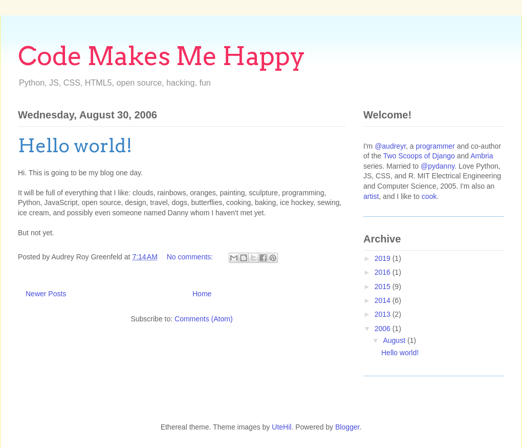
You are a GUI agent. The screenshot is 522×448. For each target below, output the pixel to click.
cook (429, 196)
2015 (384, 286)
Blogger (347, 427)
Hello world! (75, 145)
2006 (384, 328)
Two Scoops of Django (419, 156)
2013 (384, 314)
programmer (435, 146)
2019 (384, 258)
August (395, 340)
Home (201, 294)
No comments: (191, 257)
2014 (384, 300)
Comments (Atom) (204, 319)
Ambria (481, 156)
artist (371, 196)
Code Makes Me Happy (162, 55)
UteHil (281, 427)
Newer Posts (46, 294)
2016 (384, 272)
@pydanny (437, 166)
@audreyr (390, 146)
